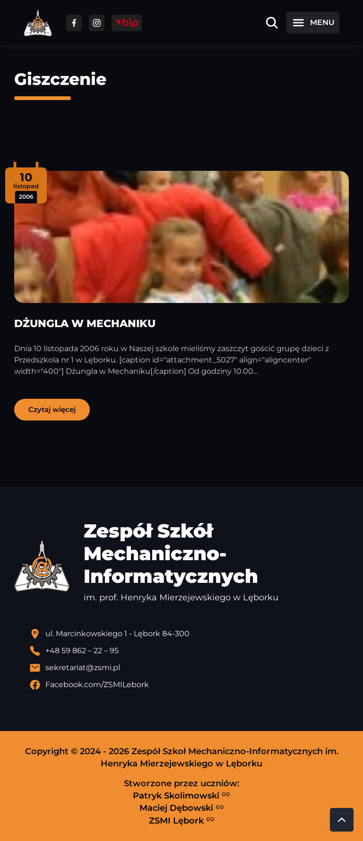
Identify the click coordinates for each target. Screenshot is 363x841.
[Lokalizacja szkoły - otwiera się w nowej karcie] (189, 633)
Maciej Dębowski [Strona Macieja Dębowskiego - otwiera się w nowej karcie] (181, 808)
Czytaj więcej (52, 409)
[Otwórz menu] (312, 23)
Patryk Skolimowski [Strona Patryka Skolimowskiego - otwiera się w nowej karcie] (181, 795)
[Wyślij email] (189, 667)
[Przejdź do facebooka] (74, 23)
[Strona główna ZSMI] (38, 22)
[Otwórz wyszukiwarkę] (271, 22)
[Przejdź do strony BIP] (127, 23)
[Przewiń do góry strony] (342, 820)
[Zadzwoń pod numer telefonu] (189, 650)
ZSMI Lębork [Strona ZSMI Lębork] (182, 820)
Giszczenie (60, 79)
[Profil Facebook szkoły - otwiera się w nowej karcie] (189, 684)
